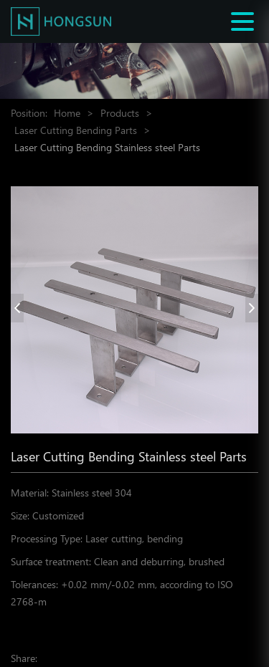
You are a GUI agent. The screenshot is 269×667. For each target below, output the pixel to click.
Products (119, 113)
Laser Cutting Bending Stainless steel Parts (107, 147)
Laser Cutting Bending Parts (75, 130)
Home (67, 113)
